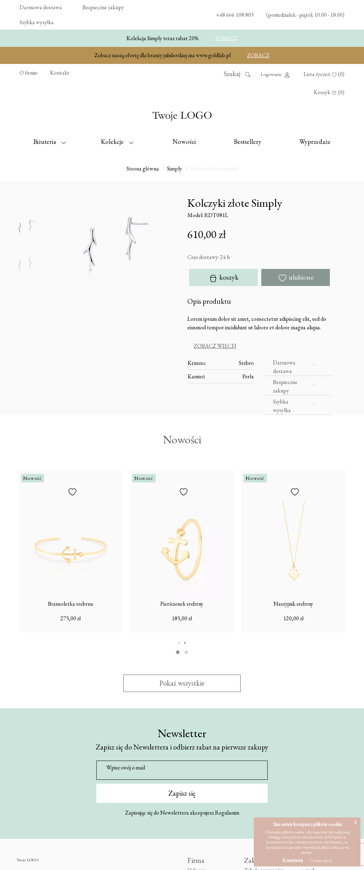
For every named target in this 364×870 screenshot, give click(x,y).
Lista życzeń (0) (324, 74)
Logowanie (276, 75)
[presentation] (179, 642)
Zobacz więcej (215, 345)
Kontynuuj (292, 860)
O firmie (29, 72)
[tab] (259, 346)
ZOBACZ (226, 38)
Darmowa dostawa (41, 7)
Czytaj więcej (321, 860)
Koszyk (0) (329, 92)
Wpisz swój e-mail (125, 767)
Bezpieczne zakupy (103, 7)
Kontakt (59, 72)
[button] (177, 651)
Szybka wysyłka (37, 22)
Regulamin (227, 812)
